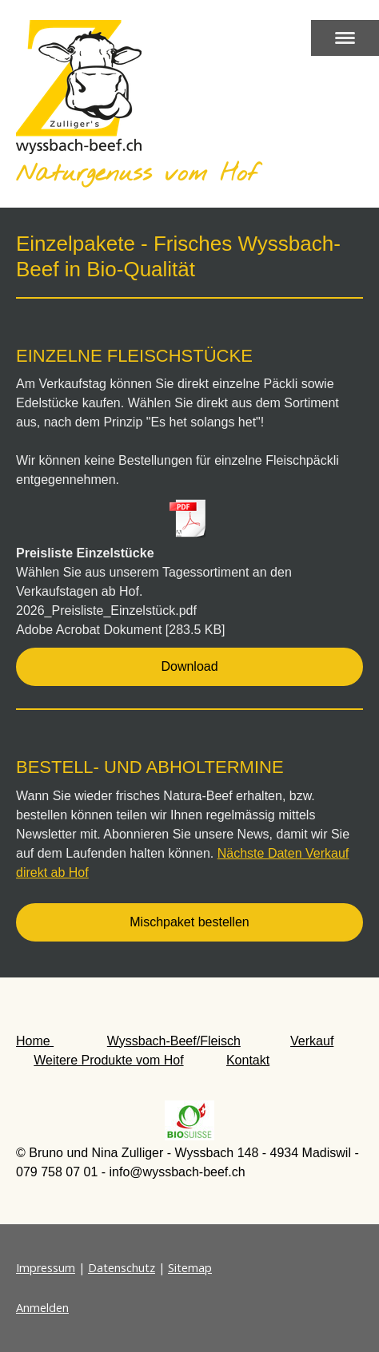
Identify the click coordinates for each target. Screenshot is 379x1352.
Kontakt (247, 1060)
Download (189, 666)
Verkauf (311, 1041)
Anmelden (42, 1307)
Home (35, 1041)
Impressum (45, 1267)
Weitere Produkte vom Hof (108, 1060)
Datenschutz (121, 1267)
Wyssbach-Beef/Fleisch (174, 1041)
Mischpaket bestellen (189, 922)
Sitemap (190, 1267)
